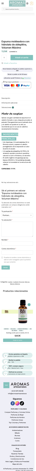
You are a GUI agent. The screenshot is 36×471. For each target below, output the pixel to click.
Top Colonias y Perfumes (17, 423)
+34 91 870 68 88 (17, 391)
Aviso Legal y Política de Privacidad (17, 461)
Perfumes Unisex (17, 420)
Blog (17, 448)
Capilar (10, 282)
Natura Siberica (15, 284)
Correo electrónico (9, 249)
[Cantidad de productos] (4, 57)
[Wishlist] (29, 304)
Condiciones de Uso (17, 459)
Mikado (17, 433)
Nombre (5, 240)
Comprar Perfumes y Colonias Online (17, 412)
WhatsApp (26, 78)
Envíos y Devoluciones (17, 456)
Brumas (17, 435)
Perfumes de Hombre (17, 417)
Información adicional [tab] (9, 103)
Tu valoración (7, 220)
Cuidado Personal (18, 282)
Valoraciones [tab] (8, 107)
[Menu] (3, 3)
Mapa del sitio (17, 464)
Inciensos (17, 438)
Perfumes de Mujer (17, 415)
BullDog (13, 328)
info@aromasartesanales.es (17, 393)
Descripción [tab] (6, 98)
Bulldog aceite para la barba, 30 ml (17, 333)
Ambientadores (17, 430)
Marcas (27, 282)
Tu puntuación (7, 211)
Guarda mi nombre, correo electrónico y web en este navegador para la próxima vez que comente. (17, 260)
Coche (17, 441)
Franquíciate (17, 451)
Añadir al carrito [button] (17, 340)
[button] (31, 3)
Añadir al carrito (21, 57)
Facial (21, 330)
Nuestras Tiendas (17, 454)
